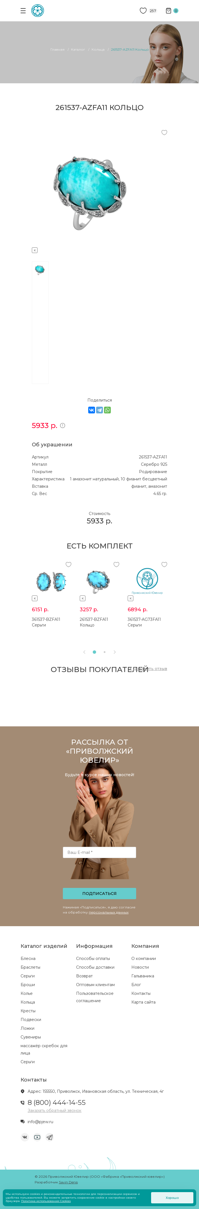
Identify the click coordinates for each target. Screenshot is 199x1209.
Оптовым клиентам (95, 984)
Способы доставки (95, 967)
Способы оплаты (93, 958)
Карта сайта (143, 1002)
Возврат (84, 976)
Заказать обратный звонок (54, 1110)
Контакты (141, 993)
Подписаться (99, 893)
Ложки (27, 1028)
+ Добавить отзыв (148, 668)
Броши (28, 984)
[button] (94, 652)
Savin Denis (68, 1182)
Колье (27, 993)
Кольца (28, 1002)
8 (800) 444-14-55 (57, 1102)
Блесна (28, 958)
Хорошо (172, 1198)
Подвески (31, 1019)
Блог (136, 984)
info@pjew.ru (40, 1121)
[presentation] (100, 874)
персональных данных (109, 912)
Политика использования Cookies (46, 1201)
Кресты (28, 1010)
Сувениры (31, 1037)
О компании (143, 958)
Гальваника (142, 976)
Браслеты (30, 967)
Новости (140, 967)
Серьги (28, 976)
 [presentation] (84, 652)
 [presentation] (114, 652)
